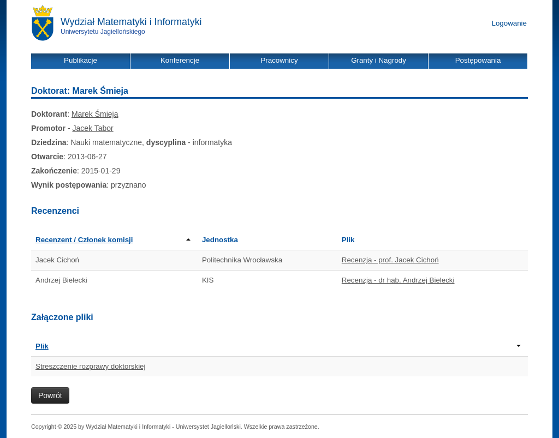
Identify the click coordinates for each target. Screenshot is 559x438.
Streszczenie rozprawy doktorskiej (90, 366)
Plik (278, 346)
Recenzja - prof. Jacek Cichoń (390, 260)
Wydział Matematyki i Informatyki (131, 21)
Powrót (50, 395)
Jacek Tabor (92, 128)
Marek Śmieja (95, 114)
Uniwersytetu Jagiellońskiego (103, 31)
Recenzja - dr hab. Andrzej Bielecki (398, 280)
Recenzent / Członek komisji (113, 240)
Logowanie (509, 23)
